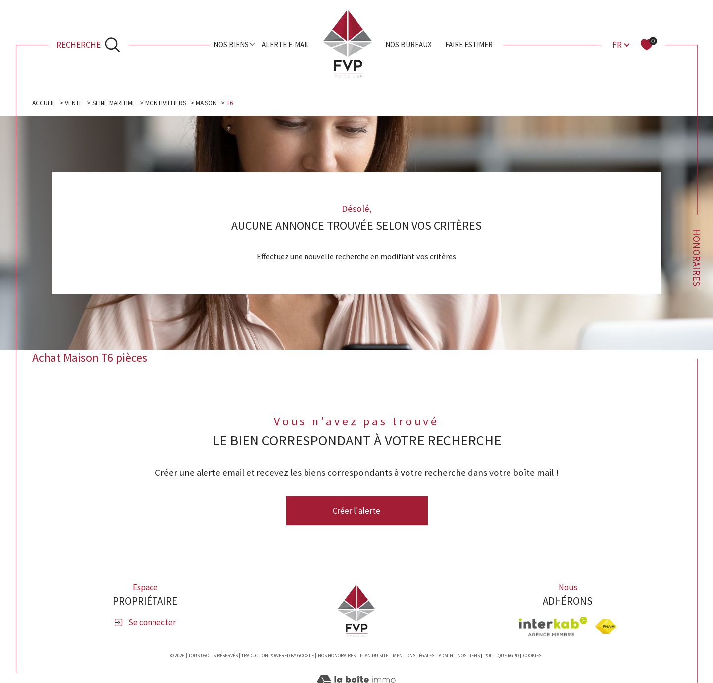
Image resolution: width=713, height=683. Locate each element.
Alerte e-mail (286, 44)
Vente (74, 103)
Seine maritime (114, 103)
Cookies (532, 656)
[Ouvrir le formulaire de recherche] (88, 44)
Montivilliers (165, 103)
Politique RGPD (501, 655)
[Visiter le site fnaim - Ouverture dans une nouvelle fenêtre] (605, 626)
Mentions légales (413, 655)
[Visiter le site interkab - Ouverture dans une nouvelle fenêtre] (553, 626)
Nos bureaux (408, 44)
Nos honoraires (337, 655)
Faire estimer (469, 44)
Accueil (43, 103)
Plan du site (374, 655)
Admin (446, 655)
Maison (206, 103)
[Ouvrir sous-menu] (252, 44)
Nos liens (469, 655)
